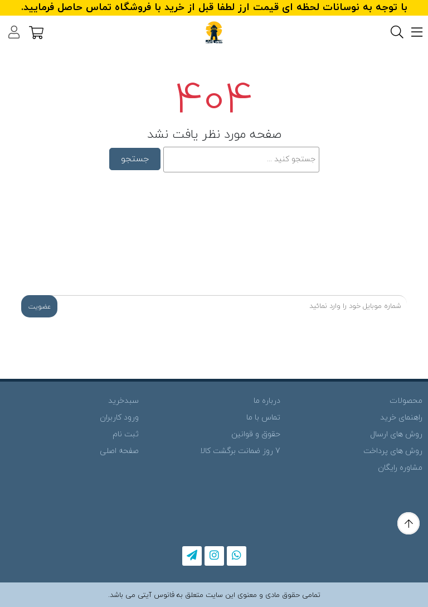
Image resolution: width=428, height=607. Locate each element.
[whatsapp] (236, 556)
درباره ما (267, 401)
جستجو (135, 159)
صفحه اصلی (119, 451)
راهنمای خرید (401, 417)
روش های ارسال (396, 434)
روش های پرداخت (392, 451)
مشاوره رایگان (400, 468)
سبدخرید (123, 401)
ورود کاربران (119, 417)
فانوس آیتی (156, 595)
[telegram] (192, 556)
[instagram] (214, 556)
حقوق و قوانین (255, 434)
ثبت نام (126, 434)
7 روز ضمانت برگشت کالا (240, 451)
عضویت (39, 306)
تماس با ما (263, 417)
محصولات (406, 401)
